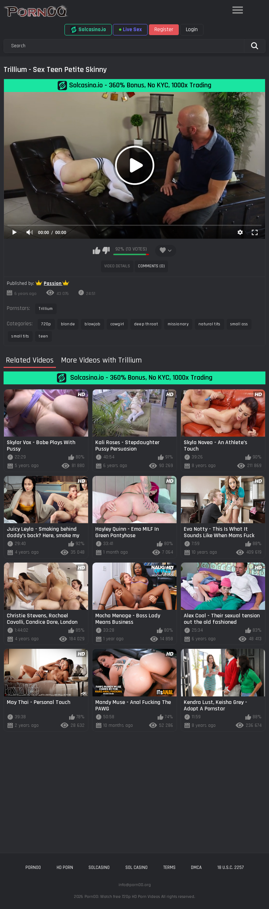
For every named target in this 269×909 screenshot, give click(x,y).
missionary (178, 324)
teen (43, 336)
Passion (53, 283)
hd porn (65, 867)
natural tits (209, 324)
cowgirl (117, 324)
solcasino (99, 867)
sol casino (136, 867)
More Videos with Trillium (101, 360)
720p (46, 324)
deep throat (146, 324)
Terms (169, 867)
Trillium (46, 308)
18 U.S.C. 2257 (230, 867)
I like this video (96, 250)
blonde (68, 324)
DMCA (196, 867)
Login (192, 29)
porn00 (33, 867)
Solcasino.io (88, 29)
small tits (20, 336)
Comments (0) (151, 266)
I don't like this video (106, 250)
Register (163, 29)
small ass (239, 324)
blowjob (92, 324)
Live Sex (130, 29)
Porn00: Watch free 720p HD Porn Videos (122, 896)
